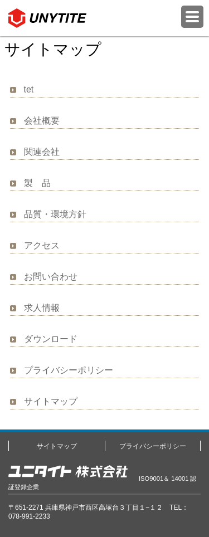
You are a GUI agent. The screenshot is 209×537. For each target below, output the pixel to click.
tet (29, 89)
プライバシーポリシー (68, 370)
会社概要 (42, 120)
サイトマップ (50, 401)
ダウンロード (50, 339)
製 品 (37, 183)
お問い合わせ (50, 276)
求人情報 (42, 308)
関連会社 (42, 152)
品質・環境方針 (55, 214)
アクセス (42, 245)
